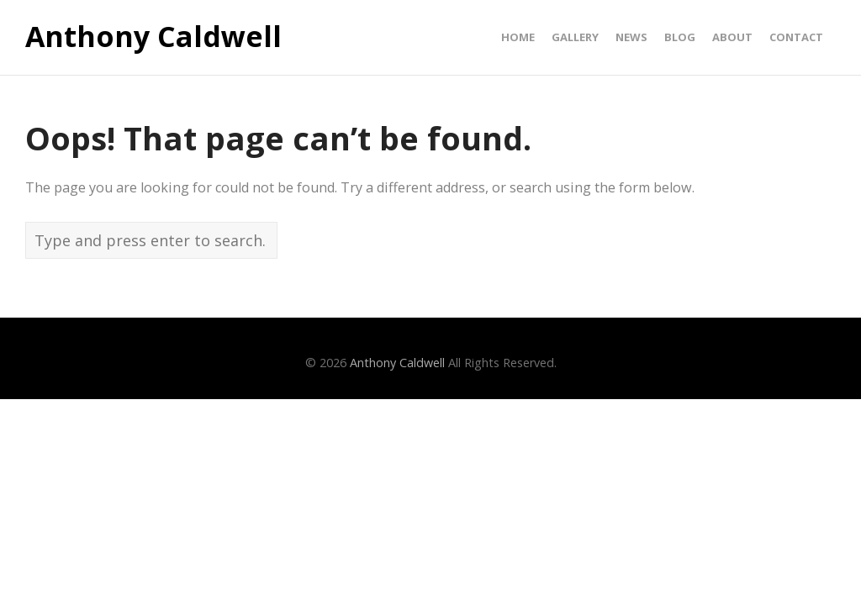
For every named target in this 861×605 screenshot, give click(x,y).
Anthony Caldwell (153, 37)
